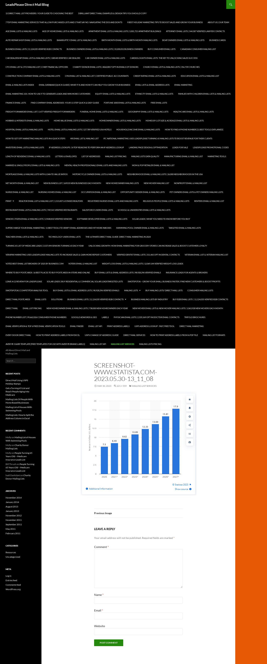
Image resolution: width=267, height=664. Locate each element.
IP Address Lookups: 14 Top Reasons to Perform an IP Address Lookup (86, 147)
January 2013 (12, 511)
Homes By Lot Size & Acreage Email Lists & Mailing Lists (175, 120)
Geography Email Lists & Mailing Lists (148, 111)
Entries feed (11, 580)
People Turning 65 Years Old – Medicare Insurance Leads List (19, 456)
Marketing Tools (217, 156)
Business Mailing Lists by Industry (149, 299)
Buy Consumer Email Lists (162, 49)
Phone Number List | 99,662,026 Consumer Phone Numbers (36, 317)
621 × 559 (122, 386)
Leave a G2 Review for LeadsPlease (24, 281)
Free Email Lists (159, 102)
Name (98, 594)
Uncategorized (13, 556)
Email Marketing (183, 85)
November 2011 (14, 520)
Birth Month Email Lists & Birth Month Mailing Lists (129, 40)
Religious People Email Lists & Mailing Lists (166, 201)
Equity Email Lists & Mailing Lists (112, 94)
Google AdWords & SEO (84, 317)
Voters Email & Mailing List (82, 263)
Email (98, 610)
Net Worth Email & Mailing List (22, 183)
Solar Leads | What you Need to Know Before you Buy (161, 219)
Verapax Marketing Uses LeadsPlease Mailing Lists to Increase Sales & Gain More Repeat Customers (59, 254)
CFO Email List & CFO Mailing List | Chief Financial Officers (37, 67)
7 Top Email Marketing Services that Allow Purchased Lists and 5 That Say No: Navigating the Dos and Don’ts (64, 22)
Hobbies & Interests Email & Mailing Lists (27, 120)
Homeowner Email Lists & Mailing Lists (120, 120)
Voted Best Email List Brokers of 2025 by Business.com (34, 263)
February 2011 (13, 533)
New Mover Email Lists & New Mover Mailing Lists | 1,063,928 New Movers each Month (178, 308)
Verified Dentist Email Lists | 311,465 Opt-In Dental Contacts (148, 254)
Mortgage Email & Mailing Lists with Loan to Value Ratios (37, 174)
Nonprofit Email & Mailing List (190, 183)
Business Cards (217, 40)
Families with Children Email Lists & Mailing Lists (204, 94)
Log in (8, 575)
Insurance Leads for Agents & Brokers (187, 272)
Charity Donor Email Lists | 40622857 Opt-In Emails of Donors (105, 67)
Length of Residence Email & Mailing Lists (28, 156)
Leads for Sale (180, 147)
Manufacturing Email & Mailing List (183, 156)
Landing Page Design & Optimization (148, 147)
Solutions (57, 299)
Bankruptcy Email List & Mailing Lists (77, 40)
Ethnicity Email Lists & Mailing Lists (154, 94)
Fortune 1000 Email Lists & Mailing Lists (125, 102)
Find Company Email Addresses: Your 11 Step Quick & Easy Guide (65, 102)
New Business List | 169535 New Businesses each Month (72, 183)
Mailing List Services (122, 344)
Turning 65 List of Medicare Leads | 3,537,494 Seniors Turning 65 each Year (45, 245)
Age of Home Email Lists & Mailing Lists (63, 31)
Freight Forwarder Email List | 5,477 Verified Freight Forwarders (40, 111)
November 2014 (14, 497)
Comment (101, 547)
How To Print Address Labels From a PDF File (174, 335)
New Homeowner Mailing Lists (122, 183)
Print (8, 201)
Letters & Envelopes (66, 156)
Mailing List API (98, 344)
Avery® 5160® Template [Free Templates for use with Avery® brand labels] (45, 344)
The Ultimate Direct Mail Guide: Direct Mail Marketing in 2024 (118, 237)
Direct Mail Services (134, 335)
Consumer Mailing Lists (200, 290)
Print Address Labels (118, 326)
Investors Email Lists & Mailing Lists (25, 147)
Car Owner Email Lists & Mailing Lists (105, 58)
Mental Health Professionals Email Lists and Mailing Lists (95, 165)
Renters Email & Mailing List (209, 201)
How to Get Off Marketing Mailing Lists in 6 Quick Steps (35, 138)
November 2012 (14, 515)
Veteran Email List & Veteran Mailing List (206, 254)
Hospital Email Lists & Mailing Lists (24, 129)
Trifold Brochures (194, 317)
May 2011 (10, 529)
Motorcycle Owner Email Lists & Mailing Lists (97, 174)
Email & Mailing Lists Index (20, 85)
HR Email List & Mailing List (84, 138)
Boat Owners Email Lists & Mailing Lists (183, 40)
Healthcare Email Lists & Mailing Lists (193, 111)
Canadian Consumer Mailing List (198, 49)
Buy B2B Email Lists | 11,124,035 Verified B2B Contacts (200, 299)
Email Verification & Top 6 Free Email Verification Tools (35, 326)
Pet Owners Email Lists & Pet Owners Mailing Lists (196, 192)
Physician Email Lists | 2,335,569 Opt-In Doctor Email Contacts (146, 317)
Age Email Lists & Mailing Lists (21, 31)
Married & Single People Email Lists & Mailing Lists (33, 165)
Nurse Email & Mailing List (19, 192)
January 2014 (12, 502)
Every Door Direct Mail (18, 335)
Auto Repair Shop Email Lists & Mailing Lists (29, 40)
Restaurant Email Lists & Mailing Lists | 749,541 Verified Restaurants (41, 210)
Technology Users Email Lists (64, 237)
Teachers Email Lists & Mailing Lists (25, 237)
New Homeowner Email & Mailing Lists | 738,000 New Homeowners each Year (87, 308)
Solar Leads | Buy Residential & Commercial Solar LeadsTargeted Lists (85, 281)
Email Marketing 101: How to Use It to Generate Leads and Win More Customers (48, 94)
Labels (105, 317)
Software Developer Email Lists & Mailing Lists (102, 219)
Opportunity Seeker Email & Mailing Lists (142, 192)
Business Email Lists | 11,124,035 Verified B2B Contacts (34, 49)
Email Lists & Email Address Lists (152, 85)
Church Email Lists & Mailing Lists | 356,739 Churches (171, 67)
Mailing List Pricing (115, 156)
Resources (11, 552)
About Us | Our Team (218, 22)
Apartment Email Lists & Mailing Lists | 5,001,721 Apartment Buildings (125, 31)
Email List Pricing (32, 308)
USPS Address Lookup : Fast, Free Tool (154, 326)
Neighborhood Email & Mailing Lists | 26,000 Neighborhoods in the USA (165, 174)
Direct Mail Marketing (191, 326)
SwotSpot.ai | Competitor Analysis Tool (27, 290)
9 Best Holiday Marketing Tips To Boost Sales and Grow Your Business (165, 22)
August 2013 (12, 506)
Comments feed (13, 584)
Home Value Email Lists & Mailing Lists (74, 120)
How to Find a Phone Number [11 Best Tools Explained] (194, 129)
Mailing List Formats (214, 335)
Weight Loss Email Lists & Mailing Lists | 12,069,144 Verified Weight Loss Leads (142, 263)
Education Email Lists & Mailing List (200, 76)
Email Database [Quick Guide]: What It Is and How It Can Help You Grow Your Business (84, 85)
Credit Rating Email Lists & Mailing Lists (155, 76)
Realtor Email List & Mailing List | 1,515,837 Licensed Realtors (51, 201)
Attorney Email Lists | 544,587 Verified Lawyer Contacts (195, 31)
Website (99, 626)
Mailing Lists (131, 290)
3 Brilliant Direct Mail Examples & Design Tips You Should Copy (112, 13)
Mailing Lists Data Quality (145, 156)
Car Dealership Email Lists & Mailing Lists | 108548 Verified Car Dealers (43, 58)
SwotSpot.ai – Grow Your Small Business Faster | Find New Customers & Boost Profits (174, 281)
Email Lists (40, 299)
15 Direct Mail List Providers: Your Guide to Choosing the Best (39, 13)
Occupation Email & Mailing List (98, 192)
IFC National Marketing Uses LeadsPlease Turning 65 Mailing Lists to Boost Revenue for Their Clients (157, 138)
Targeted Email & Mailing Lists (185, 228)
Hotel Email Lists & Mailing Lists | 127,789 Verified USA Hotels (79, 129)
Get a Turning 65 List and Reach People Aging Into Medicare (18, 391)
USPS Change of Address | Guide (102, 335)
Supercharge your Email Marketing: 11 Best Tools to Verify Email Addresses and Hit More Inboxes (58, 228)
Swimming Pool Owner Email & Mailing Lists (140, 228)
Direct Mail (12, 308)
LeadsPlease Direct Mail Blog (27, 4)
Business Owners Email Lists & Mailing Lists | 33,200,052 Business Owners (105, 49)
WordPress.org (13, 589)
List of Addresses (91, 156)
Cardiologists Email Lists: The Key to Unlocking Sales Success (164, 58)
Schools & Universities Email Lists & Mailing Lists (144, 210)
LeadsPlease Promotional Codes (211, 147)
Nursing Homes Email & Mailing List (57, 192)
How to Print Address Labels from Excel (58, 335)
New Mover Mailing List (156, 183)
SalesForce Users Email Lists (97, 210)
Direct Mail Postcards (18, 299)
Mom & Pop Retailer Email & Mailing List (153, 165)
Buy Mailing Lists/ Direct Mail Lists (164, 290)
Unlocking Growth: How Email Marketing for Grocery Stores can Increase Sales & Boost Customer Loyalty (148, 245)
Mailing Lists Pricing (150, 344)
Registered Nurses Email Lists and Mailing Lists (113, 201)
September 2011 (14, 524)
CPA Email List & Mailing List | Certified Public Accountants (97, 76)
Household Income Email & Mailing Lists (138, 129)
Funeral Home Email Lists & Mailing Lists (101, 111)
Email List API (95, 326)
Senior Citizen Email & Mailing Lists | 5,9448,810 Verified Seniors (39, 219)
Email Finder (76, 326)
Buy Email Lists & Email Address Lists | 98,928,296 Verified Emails (128, 272)
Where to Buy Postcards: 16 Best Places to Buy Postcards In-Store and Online (48, 272)
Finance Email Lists (16, 102)
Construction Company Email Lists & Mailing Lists (33, 76)
